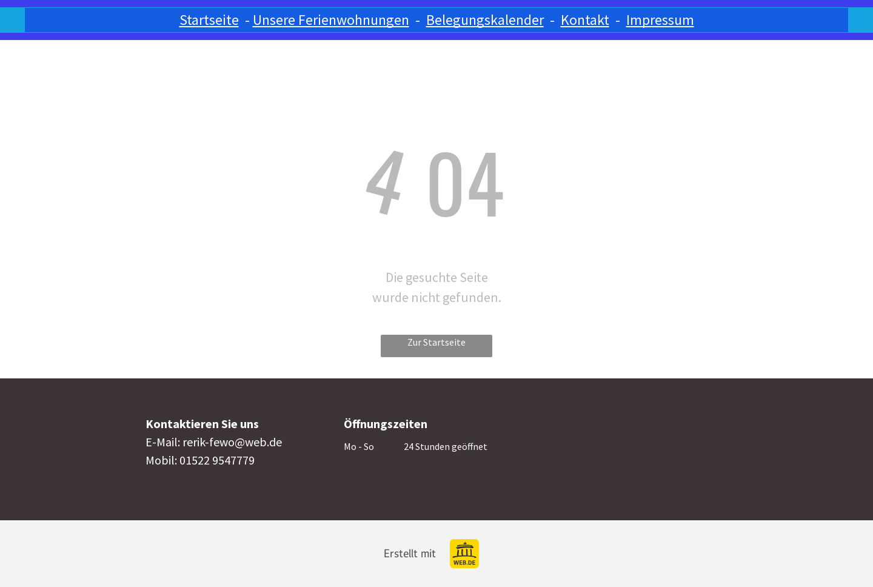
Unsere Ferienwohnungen (331, 19)
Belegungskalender (485, 19)
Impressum (660, 19)
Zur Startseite (436, 342)
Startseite (209, 19)
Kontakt (585, 19)
